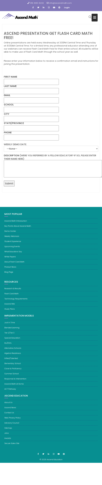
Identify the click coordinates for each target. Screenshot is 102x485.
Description (11, 155)
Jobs (6, 435)
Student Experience (12, 241)
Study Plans (9, 311)
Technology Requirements (16, 300)
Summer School (11, 375)
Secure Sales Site (11, 445)
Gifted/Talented (11, 360)
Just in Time (9, 324)
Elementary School (12, 365)
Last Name (10, 86)
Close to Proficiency (13, 370)
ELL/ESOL (8, 345)
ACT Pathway (10, 391)
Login (67, 7)
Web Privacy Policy (12, 419)
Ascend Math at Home (14, 386)
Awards (7, 440)
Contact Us (9, 414)
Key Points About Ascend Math (17, 226)
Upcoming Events (12, 246)
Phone (8, 132)
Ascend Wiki (9, 305)
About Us (8, 404)
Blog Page (8, 272)
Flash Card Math (11, 295)
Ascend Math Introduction (15, 221)
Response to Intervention (15, 380)
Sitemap (8, 430)
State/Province (14, 123)
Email (7, 95)
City (6, 114)
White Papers (10, 256)
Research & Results (12, 290)
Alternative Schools (12, 350)
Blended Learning (11, 329)
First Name (10, 77)
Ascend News (10, 409)
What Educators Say (13, 251)
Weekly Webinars (11, 236)
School (9, 104)
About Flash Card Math (14, 262)
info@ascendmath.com (59, 3)
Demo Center (10, 231)
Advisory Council (11, 425)
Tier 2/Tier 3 (9, 334)
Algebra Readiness (12, 355)
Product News (10, 267)
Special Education (12, 340)
